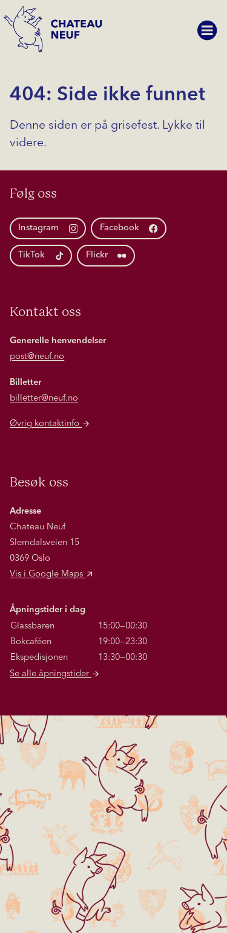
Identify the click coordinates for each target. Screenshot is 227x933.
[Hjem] (56, 34)
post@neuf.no (37, 356)
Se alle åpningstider (55, 674)
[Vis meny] (207, 30)
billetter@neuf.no (44, 398)
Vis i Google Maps (52, 574)
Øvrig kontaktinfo (50, 423)
